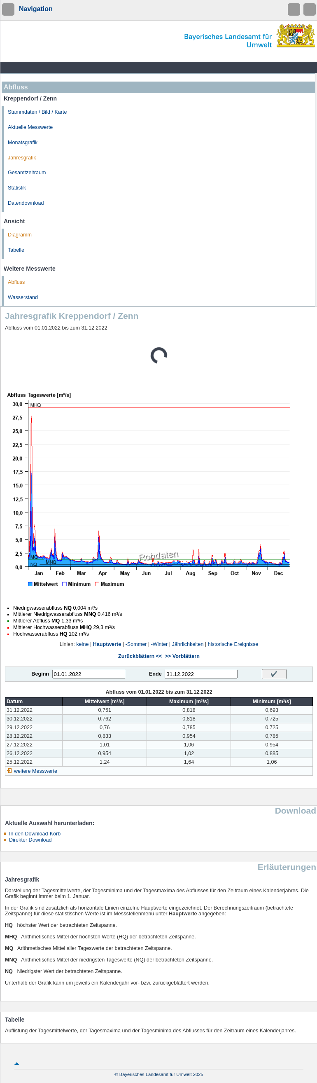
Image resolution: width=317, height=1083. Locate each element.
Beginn (40, 674)
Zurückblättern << (140, 656)
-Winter (159, 644)
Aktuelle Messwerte (30, 127)
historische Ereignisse (233, 644)
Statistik (17, 188)
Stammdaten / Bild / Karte (37, 112)
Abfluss (16, 282)
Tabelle (16, 250)
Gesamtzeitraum (27, 172)
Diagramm (20, 235)
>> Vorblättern (182, 656)
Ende (155, 674)
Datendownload (26, 203)
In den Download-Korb (35, 834)
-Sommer (136, 644)
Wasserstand (23, 297)
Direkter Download (30, 840)
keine (82, 644)
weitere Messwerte (35, 771)
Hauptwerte (107, 644)
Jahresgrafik (22, 158)
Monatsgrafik (22, 142)
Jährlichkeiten (188, 644)
